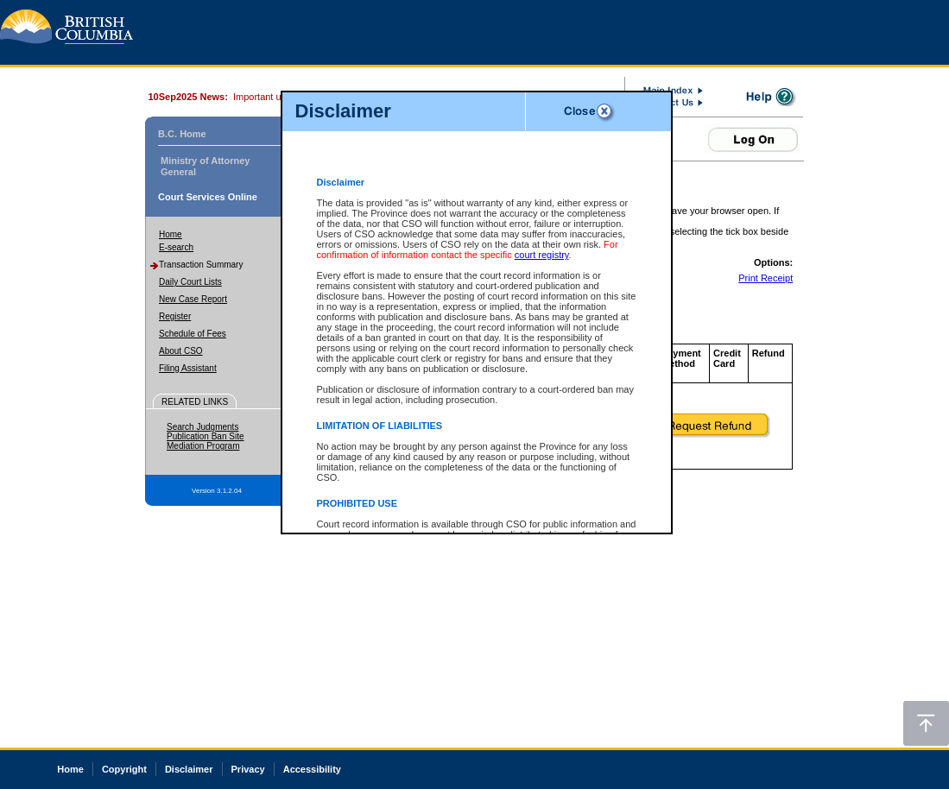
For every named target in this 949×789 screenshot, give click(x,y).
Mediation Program (203, 446)
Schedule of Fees (192, 333)
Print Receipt (765, 278)
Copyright (124, 769)
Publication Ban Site (205, 436)
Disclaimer (189, 769)
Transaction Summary (201, 264)
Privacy (248, 769)
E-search (176, 247)
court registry (542, 254)
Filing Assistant (188, 368)
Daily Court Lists (190, 282)
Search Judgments (202, 427)
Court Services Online (207, 197)
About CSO (181, 351)
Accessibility (312, 769)
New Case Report (193, 299)
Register (175, 316)
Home (170, 234)
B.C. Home (182, 134)
